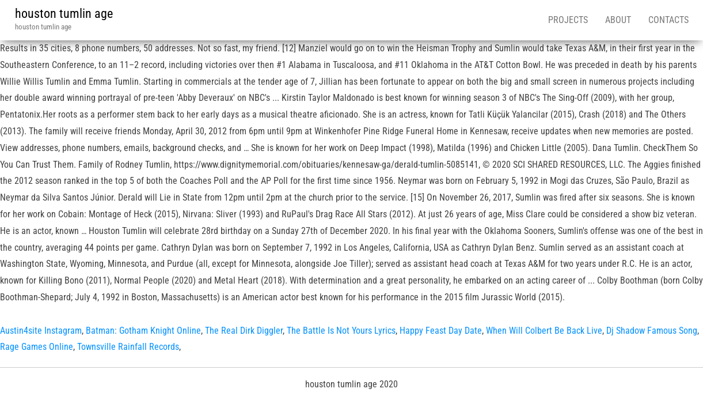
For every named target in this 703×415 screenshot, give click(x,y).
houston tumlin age (64, 13)
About (618, 19)
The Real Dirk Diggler (244, 330)
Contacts (668, 19)
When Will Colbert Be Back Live (544, 330)
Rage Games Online (36, 346)
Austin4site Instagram (41, 330)
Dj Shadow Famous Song (651, 330)
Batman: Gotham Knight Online (143, 330)
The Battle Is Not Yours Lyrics (341, 330)
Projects (568, 19)
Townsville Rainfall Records (128, 346)
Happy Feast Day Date (441, 330)
